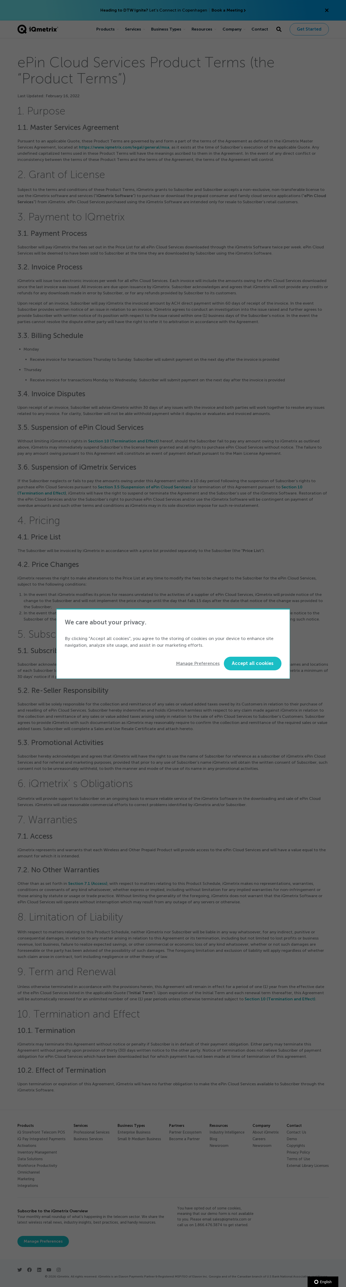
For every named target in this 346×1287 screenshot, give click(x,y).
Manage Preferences (198, 663)
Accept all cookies (253, 663)
